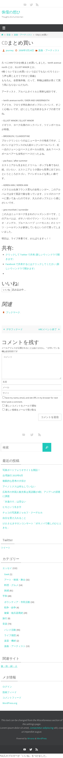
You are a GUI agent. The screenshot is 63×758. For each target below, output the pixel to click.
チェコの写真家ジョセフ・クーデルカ (23, 512)
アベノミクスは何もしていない (19, 486)
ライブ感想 (10, 635)
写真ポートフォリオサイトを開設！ (21, 470)
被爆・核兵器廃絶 (13, 612)
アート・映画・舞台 (14, 579)
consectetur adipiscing (41, 727)
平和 (5, 595)
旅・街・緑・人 (9, 666)
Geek (6, 574)
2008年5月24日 (26, 50)
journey (10, 50)
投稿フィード (10, 692)
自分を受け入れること (14, 518)
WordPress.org (10, 703)
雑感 (6, 590)
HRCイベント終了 (49, 329)
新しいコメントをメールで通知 (21, 405)
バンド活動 (10, 629)
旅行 (5, 618)
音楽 (9, 35)
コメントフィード (12, 697)
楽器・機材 (10, 640)
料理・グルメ (11, 585)
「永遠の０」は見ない (14, 501)
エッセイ (7, 568)
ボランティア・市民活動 (17, 602)
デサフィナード (12, 329)
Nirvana (30, 738)
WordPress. (42, 738)
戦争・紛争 (10, 607)
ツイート (5, 547)
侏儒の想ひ (11, 12)
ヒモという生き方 (12, 506)
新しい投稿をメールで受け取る (21, 409)
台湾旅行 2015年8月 (13, 475)
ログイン (7, 686)
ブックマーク (13, 312)
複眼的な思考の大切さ (14, 480)
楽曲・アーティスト (23, 35)
